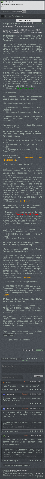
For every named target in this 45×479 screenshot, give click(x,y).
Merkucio (8, 382)
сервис (25, 473)
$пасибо (25, 361)
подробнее (8, 335)
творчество (39, 473)
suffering (12, 30)
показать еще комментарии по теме (16, 465)
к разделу (39, 23)
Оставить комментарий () (11, 359)
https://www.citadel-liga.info (18, 470)
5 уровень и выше (24, 20)
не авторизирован (16, 11)
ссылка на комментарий (10, 390)
